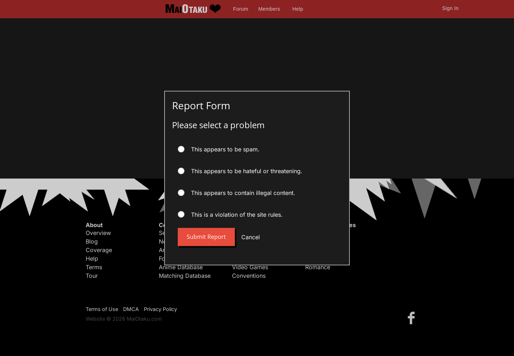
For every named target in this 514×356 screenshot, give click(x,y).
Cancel (250, 237)
